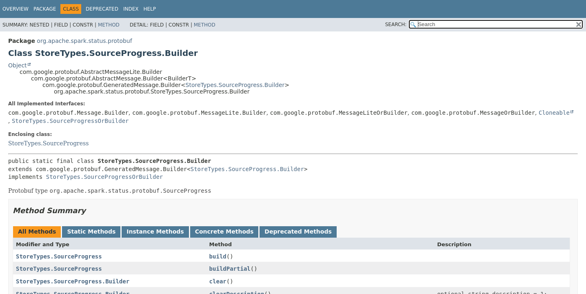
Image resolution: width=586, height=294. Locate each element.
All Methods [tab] (37, 231)
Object (17, 65)
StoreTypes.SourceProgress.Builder (235, 85)
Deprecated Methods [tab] (297, 231)
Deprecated (102, 9)
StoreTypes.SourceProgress (48, 143)
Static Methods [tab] (91, 231)
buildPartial (230, 268)
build (217, 256)
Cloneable (554, 112)
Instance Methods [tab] (155, 231)
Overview (15, 9)
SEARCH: (396, 24)
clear (217, 281)
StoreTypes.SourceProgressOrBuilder (70, 121)
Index (131, 9)
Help (149, 9)
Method (109, 25)
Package (44, 9)
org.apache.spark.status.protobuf (84, 41)
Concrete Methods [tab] (224, 231)
